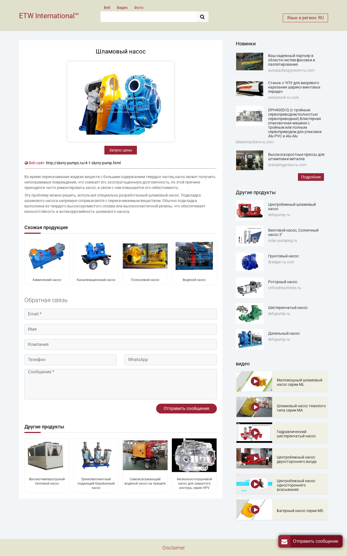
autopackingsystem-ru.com (291, 70)
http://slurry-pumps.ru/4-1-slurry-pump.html (83, 163)
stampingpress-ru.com (287, 165)
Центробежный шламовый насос (292, 206)
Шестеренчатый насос (288, 307)
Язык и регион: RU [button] (305, 17)
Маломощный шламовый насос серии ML (299, 382)
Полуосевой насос (145, 280)
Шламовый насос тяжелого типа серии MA (301, 408)
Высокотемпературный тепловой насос (47, 481)
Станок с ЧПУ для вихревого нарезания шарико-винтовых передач (294, 87)
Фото (138, 7)
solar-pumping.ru (282, 240)
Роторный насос (282, 282)
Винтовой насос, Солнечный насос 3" (293, 232)
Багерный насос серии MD (300, 510)
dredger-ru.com (281, 262)
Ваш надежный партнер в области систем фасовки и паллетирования (291, 60)
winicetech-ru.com (283, 97)
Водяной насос (194, 280)
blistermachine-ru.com (255, 142)
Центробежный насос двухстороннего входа (297, 459)
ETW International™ (49, 16)
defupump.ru (279, 215)
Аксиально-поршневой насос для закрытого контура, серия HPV (194, 483)
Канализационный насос (96, 280)
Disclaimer (173, 548)
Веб (107, 7)
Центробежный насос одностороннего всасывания (296, 485)
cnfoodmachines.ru (284, 288)
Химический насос (47, 280)
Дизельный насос (284, 333)
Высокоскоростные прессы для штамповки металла (296, 156)
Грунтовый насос (283, 256)
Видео (122, 7)
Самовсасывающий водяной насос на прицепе (145, 481)
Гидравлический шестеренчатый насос (296, 433)
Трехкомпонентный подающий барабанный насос (96, 483)
